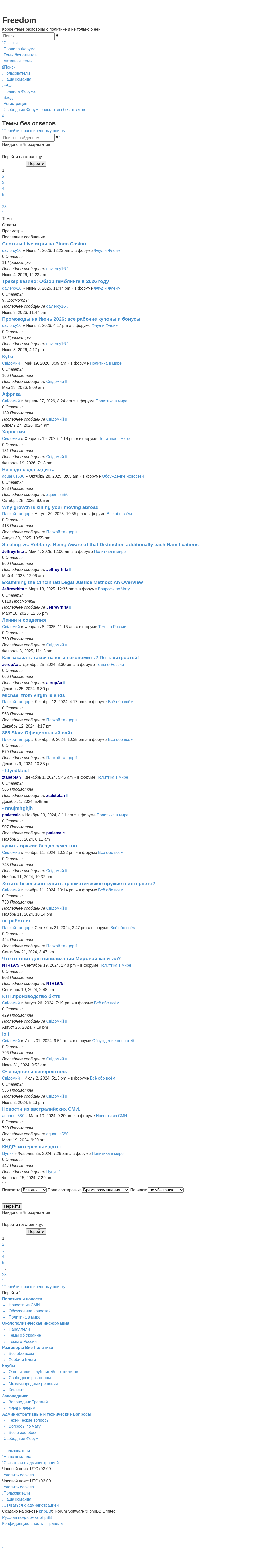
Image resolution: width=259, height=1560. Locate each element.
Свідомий (11, 363)
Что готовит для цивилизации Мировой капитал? (61, 958)
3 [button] (3, 182)
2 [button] (3, 176)
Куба (7, 356)
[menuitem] (19, 49)
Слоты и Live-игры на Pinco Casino (44, 243)
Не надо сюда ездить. (28, 469)
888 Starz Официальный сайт (37, 732)
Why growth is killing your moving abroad (50, 507)
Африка (11, 394)
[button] (3, 151)
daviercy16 (11, 250)
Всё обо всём (119, 514)
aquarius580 (13, 476)
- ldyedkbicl (15, 770)
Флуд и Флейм (107, 250)
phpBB (45, 1511)
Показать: (24, 1190)
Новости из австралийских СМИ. (41, 1109)
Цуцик (7, 1153)
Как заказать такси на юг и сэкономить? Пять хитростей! (70, 657)
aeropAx (10, 664)
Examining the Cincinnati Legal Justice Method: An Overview (72, 582)
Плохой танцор (16, 514)
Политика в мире (106, 363)
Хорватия (13, 431)
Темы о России (112, 627)
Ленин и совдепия (24, 620)
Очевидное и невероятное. (34, 1071)
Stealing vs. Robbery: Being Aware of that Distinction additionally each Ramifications (100, 544)
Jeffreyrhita (13, 551)
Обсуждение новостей (123, 476)
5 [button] (3, 194)
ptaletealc (11, 815)
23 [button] (4, 207)
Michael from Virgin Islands (33, 695)
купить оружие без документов (39, 845)
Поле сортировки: (88, 1190)
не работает (16, 921)
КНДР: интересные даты (31, 1146)
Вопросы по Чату (114, 589)
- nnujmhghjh (17, 808)
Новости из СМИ (111, 1116)
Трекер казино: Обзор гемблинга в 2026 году (55, 281)
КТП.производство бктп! (31, 996)
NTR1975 (10, 965)
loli (5, 1034)
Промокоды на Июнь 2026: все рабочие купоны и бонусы (71, 319)
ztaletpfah (11, 777)
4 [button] (3, 188)
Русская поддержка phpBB (27, 1517)
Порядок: (157, 1190)
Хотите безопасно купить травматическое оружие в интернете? (78, 883)
